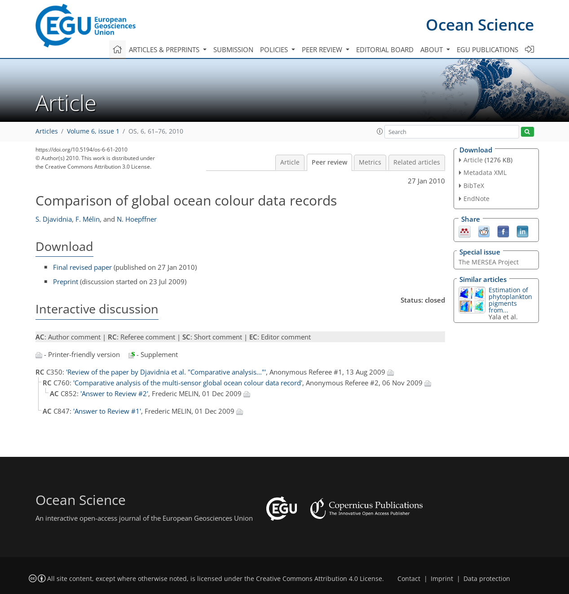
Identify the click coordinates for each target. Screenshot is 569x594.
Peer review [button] (323, 49)
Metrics (370, 162)
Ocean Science (480, 24)
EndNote (476, 198)
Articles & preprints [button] (165, 49)
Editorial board (385, 49)
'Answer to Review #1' (107, 410)
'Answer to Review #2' (114, 393)
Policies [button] (275, 49)
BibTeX (473, 185)
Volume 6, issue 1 (93, 131)
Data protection (486, 579)
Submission (233, 49)
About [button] (432, 49)
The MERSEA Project (489, 262)
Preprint (65, 281)
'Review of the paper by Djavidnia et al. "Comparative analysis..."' (166, 371)
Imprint (442, 579)
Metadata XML (485, 172)
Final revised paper (82, 267)
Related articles (416, 162)
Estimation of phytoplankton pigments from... (510, 300)
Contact (408, 579)
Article (290, 162)
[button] (380, 131)
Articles (46, 131)
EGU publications (487, 49)
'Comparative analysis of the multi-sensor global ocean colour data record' (187, 382)
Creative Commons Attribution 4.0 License (319, 579)
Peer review (329, 162)
